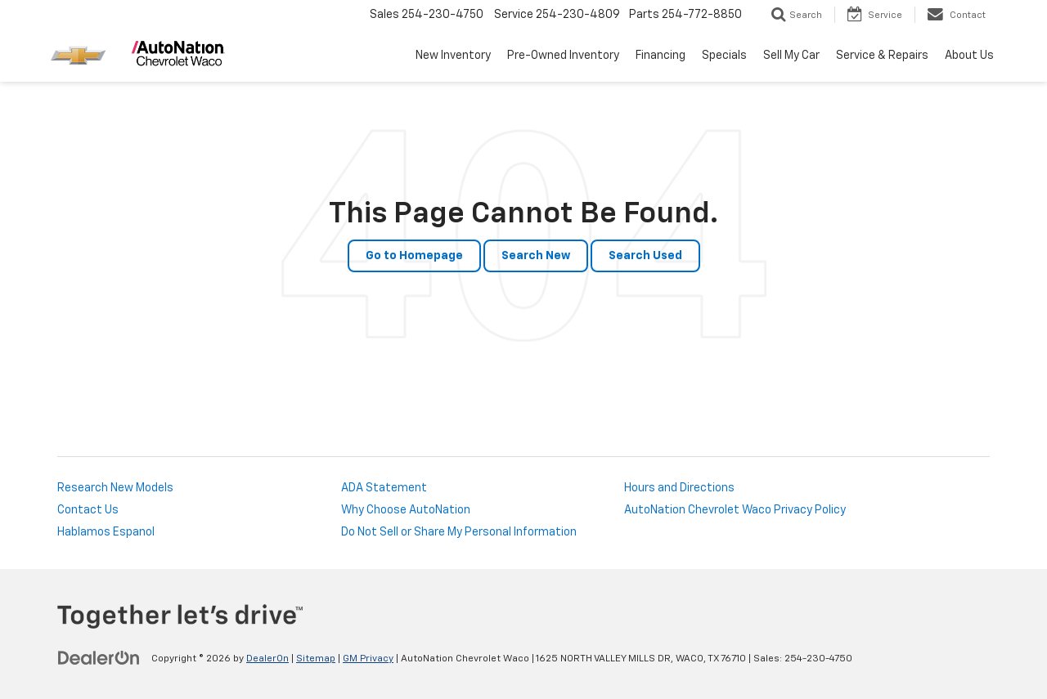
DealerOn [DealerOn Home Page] (267, 659)
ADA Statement (384, 488)
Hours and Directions (679, 488)
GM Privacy (368, 659)
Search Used (645, 256)
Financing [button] (660, 55)
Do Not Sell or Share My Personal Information (459, 532)
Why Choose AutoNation (405, 510)
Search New (535, 256)
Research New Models (115, 488)
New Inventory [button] (453, 55)
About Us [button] (969, 55)
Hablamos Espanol (106, 532)
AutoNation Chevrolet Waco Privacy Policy (735, 510)
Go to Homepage (414, 256)
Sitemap (315, 659)
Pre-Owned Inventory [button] (563, 55)
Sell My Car (791, 55)
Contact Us (88, 510)
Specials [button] (724, 55)
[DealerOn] (99, 658)
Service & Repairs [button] (882, 55)
